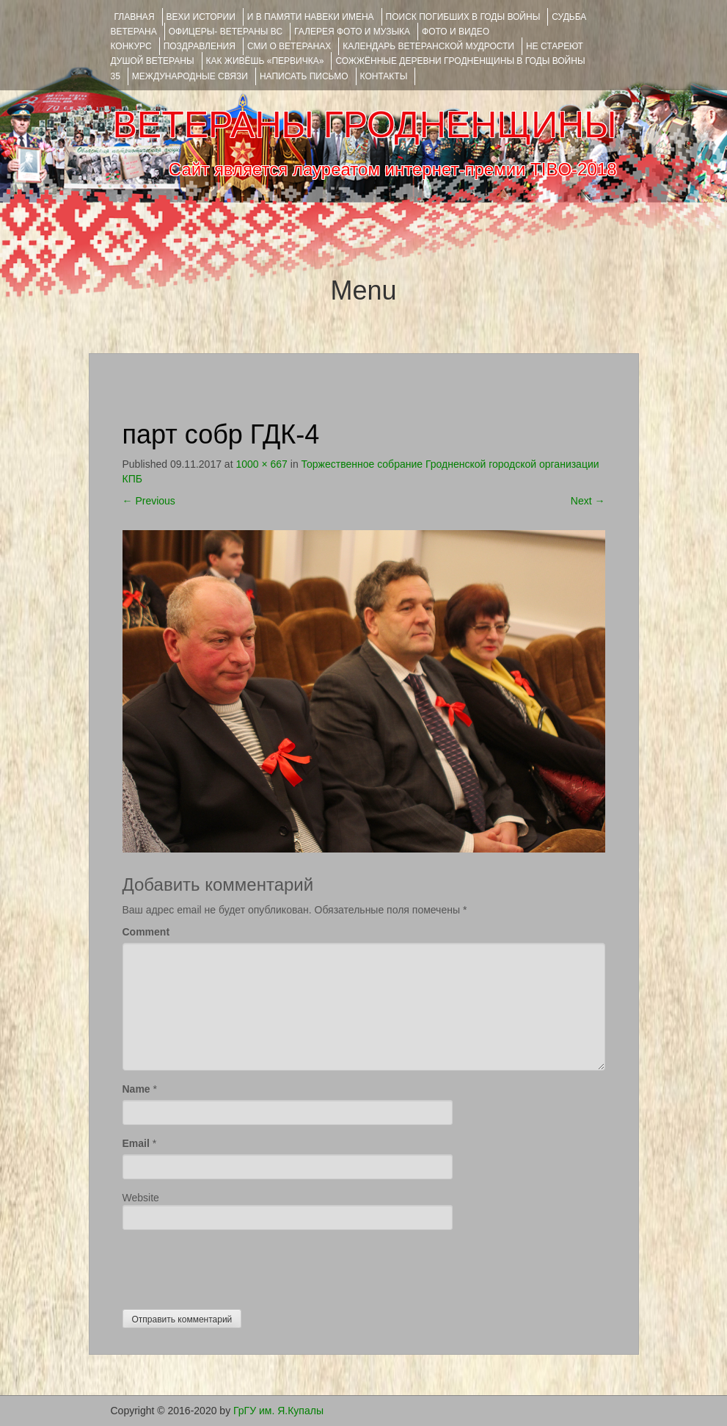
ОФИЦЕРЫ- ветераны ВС (225, 31)
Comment (146, 932)
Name (136, 1089)
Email (136, 1143)
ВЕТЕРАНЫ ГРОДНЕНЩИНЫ (364, 125)
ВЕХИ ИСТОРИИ (201, 17)
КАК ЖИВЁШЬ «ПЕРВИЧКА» (265, 61)
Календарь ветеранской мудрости (428, 46)
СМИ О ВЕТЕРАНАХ (289, 46)
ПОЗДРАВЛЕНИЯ (199, 46)
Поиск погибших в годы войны (463, 17)
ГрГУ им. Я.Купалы (278, 1410)
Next (588, 501)
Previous (149, 501)
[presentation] (234, 1266)
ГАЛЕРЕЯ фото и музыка (352, 31)
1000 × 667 (261, 464)
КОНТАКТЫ (384, 76)
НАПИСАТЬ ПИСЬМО (304, 76)
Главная (134, 17)
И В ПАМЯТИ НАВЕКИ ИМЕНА (310, 17)
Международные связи (190, 76)
